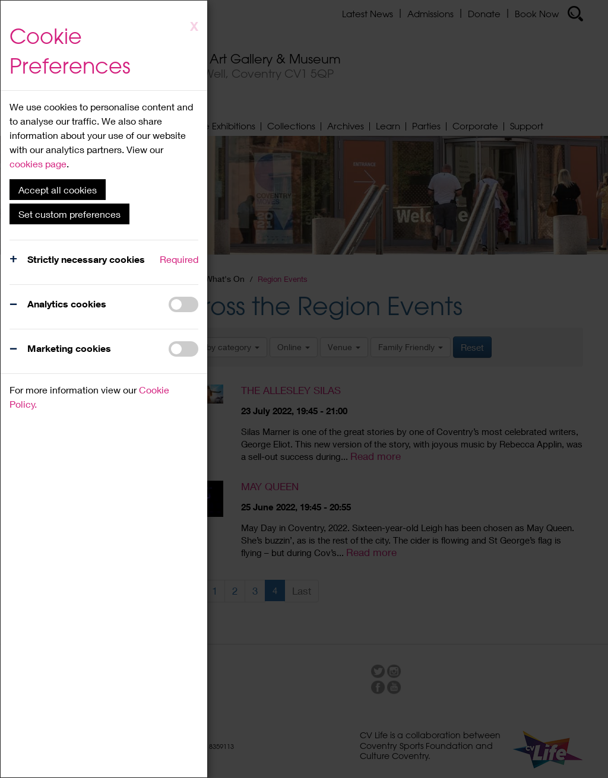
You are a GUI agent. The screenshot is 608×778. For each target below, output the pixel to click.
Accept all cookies (57, 189)
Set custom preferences (69, 214)
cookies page (38, 163)
